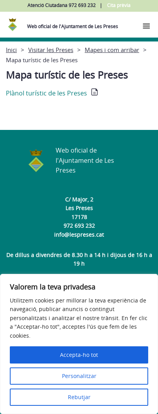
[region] (79, 344)
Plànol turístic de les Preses (46, 93)
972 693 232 (79, 225)
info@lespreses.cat (79, 234)
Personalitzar (79, 376)
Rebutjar (79, 397)
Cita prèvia (119, 5)
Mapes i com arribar (112, 50)
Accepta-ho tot (79, 354)
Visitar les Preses (50, 50)
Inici (11, 50)
